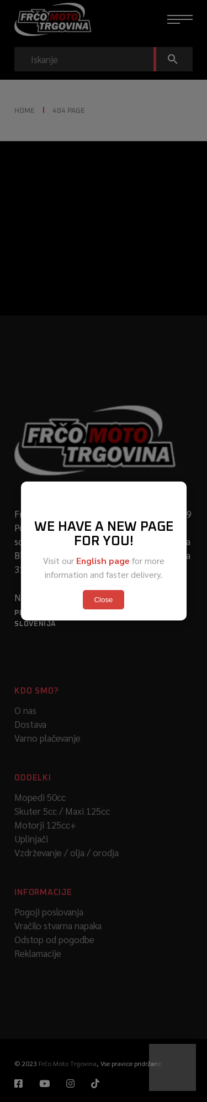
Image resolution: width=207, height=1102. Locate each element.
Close (103, 600)
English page (103, 560)
